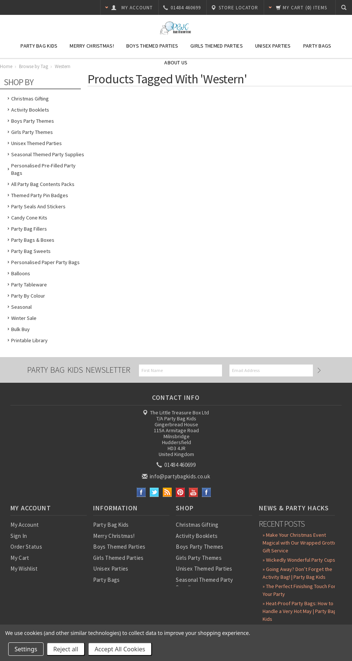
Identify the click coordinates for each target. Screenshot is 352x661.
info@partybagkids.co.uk (176, 476)
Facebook (141, 492)
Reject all (65, 649)
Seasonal (21, 307)
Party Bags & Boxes (32, 240)
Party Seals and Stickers (38, 206)
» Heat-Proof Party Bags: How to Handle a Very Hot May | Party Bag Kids (299, 611)
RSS (167, 492)
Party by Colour (28, 295)
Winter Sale (24, 318)
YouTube (193, 492)
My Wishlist (24, 568)
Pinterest (180, 492)
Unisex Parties (273, 45)
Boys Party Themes (32, 121)
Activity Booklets (30, 109)
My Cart (19, 557)
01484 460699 (177, 464)
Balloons (20, 273)
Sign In (18, 535)
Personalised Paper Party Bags (45, 262)
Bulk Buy (20, 329)
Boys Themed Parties (152, 45)
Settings (26, 649)
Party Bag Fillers (29, 228)
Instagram (206, 492)
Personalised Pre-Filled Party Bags (43, 169)
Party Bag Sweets (31, 251)
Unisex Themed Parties (36, 143)
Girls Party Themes (32, 132)
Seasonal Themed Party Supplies (47, 154)
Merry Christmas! (92, 45)
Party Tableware (29, 284)
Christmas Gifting (30, 98)
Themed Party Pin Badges (39, 195)
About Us (175, 62)
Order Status (26, 546)
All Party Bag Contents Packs (42, 184)
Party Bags (317, 45)
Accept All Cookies (120, 649)
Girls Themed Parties (216, 45)
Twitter (154, 492)
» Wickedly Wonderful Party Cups (299, 559)
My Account (24, 524)
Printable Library (29, 340)
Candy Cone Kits (29, 217)
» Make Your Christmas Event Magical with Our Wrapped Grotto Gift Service (300, 543)
